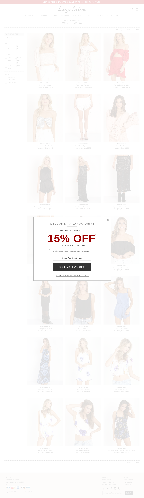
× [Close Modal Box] (108, 220)
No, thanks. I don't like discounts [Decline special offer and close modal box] (72, 275)
